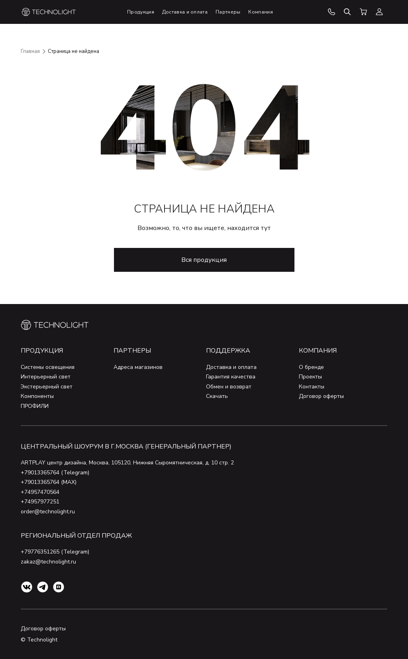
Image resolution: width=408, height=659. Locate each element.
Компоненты (37, 396)
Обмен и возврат (228, 386)
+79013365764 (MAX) (48, 482)
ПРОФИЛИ (35, 406)
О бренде (311, 367)
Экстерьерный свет (47, 386)
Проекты (310, 376)
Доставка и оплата (231, 367)
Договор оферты (321, 396)
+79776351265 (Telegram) (55, 552)
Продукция (42, 350)
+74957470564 (40, 492)
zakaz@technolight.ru (48, 561)
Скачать (217, 396)
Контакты (311, 386)
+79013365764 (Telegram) (55, 472)
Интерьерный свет (46, 376)
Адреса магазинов (138, 367)
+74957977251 (40, 501)
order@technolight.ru (48, 511)
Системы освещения (48, 367)
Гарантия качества (230, 376)
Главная (30, 51)
